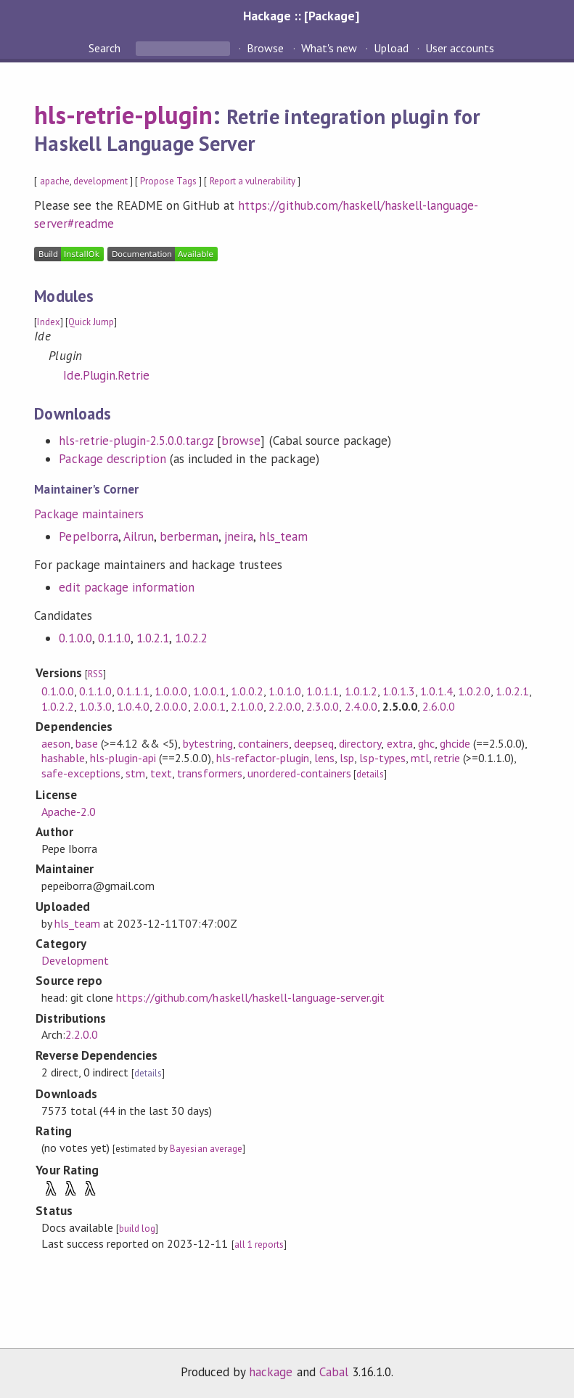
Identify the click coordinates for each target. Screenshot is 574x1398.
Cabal (333, 1372)
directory (360, 743)
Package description (112, 459)
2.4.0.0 (361, 706)
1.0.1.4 (436, 691)
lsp (347, 758)
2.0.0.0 (171, 706)
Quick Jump (91, 322)
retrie (447, 758)
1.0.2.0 (474, 691)
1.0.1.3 (398, 691)
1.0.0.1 (209, 691)
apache (55, 181)
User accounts (459, 48)
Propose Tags (168, 181)
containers (263, 743)
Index (48, 322)
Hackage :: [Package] (301, 15)
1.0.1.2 (361, 691)
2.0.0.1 (209, 706)
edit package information (126, 587)
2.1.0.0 (247, 706)
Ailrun (138, 536)
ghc (426, 743)
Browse (265, 48)
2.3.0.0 (322, 706)
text (161, 773)
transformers (209, 773)
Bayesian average (206, 1148)
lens (324, 758)
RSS (95, 674)
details (370, 774)
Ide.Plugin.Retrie (106, 375)
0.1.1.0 (114, 638)
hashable (63, 758)
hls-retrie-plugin (123, 115)
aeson (55, 743)
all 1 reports (259, 1244)
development (100, 181)
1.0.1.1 (322, 691)
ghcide (455, 743)
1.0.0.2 (247, 691)
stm (135, 773)
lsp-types (382, 758)
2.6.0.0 (438, 706)
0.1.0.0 (75, 638)
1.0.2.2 (191, 638)
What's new (329, 48)
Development (75, 960)
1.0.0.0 (171, 691)
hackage (270, 1372)
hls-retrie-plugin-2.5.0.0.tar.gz (136, 441)
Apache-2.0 (68, 811)
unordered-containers (299, 773)
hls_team (283, 536)
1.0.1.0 (284, 691)
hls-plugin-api (123, 758)
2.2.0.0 (284, 706)
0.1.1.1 (133, 691)
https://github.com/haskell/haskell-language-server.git (250, 997)
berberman (189, 536)
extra (400, 743)
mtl (420, 758)
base (86, 743)
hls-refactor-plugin (262, 758)
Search (106, 48)
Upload (391, 48)
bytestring (207, 743)
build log (137, 1228)
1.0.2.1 (152, 638)
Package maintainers (88, 514)
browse (241, 441)
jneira (238, 536)
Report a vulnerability (253, 181)
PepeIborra (88, 536)
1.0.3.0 (95, 706)
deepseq (314, 743)
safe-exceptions (80, 773)
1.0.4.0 (133, 706)
